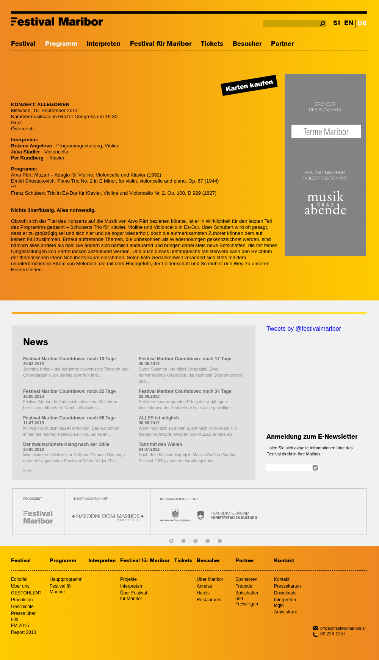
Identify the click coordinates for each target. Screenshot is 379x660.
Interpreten (104, 44)
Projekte (128, 579)
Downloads (285, 593)
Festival (23, 44)
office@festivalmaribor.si (342, 628)
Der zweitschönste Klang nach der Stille (66, 444)
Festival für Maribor (160, 44)
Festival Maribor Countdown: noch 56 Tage (69, 418)
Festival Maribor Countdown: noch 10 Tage (69, 358)
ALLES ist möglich (159, 418)
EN (348, 23)
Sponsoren (246, 579)
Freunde (243, 586)
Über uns (20, 586)
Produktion (22, 599)
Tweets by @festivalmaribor (303, 328)
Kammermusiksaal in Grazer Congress (54, 116)
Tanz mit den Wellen (160, 444)
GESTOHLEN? (26, 593)
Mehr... (29, 470)
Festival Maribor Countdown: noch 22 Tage (69, 391)
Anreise (204, 586)
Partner (282, 44)
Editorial (19, 579)
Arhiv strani (285, 612)
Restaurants (209, 599)
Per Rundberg (27, 158)
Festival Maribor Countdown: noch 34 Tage (185, 391)
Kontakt (284, 560)
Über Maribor (210, 579)
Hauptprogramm (66, 579)
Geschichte (22, 606)
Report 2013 (23, 632)
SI (336, 23)
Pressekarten (287, 586)
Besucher (247, 44)
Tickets (212, 44)
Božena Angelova (31, 146)
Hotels (203, 593)
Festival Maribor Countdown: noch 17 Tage (185, 358)
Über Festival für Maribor (133, 595)
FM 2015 (20, 625)
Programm (61, 44)
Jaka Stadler (25, 152)
